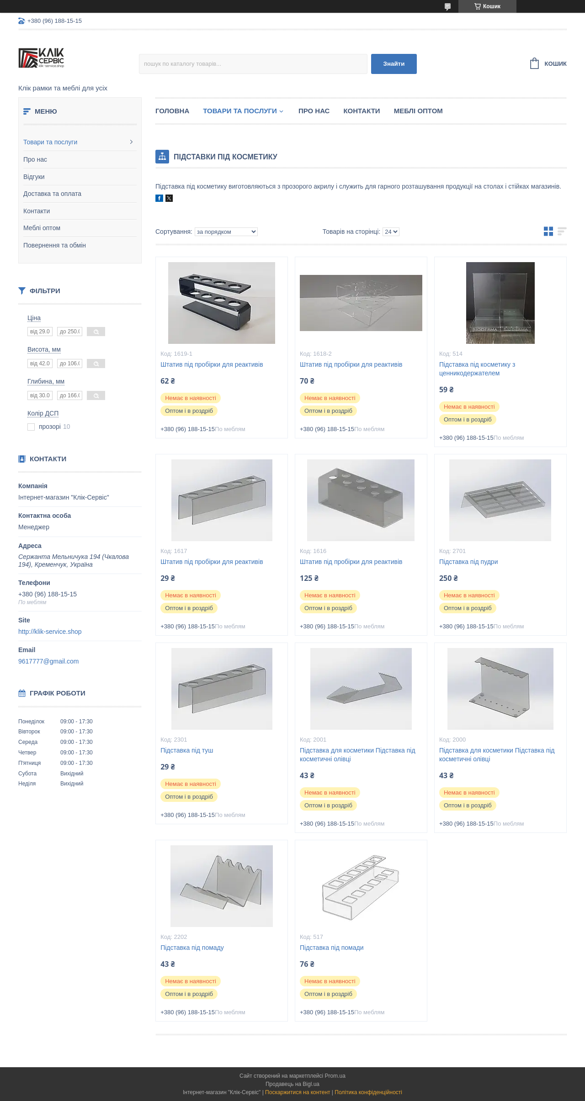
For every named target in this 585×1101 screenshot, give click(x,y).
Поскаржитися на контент (297, 1092)
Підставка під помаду (192, 947)
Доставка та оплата (52, 193)
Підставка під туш (186, 750)
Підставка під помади (331, 947)
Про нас (35, 159)
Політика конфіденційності (368, 1092)
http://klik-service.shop (50, 631)
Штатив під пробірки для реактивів (211, 364)
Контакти (36, 211)
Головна (172, 110)
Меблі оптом (41, 228)
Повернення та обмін (54, 245)
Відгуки (34, 176)
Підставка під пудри (468, 561)
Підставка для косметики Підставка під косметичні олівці (357, 755)
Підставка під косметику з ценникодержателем (477, 369)
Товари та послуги (50, 142)
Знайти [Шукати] (394, 63)
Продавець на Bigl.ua (292, 1084)
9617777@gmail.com (48, 661)
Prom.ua (335, 1076)
